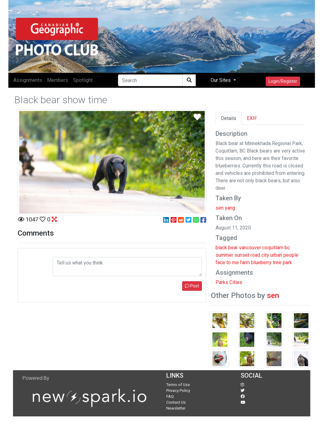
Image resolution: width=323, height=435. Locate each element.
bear (233, 248)
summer (224, 255)
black (221, 248)
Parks (222, 282)
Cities (235, 282)
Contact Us (176, 402)
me (235, 262)
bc (287, 248)
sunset (241, 255)
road (255, 255)
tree (277, 262)
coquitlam (272, 248)
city (265, 255)
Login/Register (282, 81)
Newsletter (176, 408)
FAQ (170, 396)
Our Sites (221, 80)
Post (192, 285)
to (228, 262)
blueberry (261, 262)
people (291, 255)
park (287, 262)
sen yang (225, 208)
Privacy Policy (178, 390)
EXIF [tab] (252, 118)
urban (276, 255)
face (220, 262)
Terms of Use (178, 384)
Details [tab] (228, 118)
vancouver (250, 248)
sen (273, 295)
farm (245, 262)
